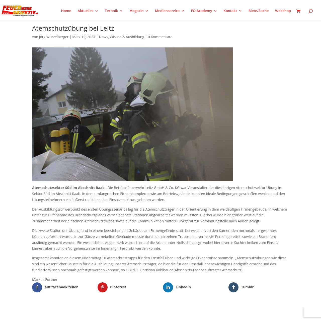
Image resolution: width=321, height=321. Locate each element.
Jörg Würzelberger (54, 36)
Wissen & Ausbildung (127, 36)
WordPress (90, 314)
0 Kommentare (160, 36)
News (103, 36)
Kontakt (230, 11)
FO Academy (201, 11)
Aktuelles (85, 11)
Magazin (136, 11)
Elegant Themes (57, 314)
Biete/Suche (259, 11)
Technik (111, 11)
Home (66, 11)
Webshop (283, 11)
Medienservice (167, 11)
